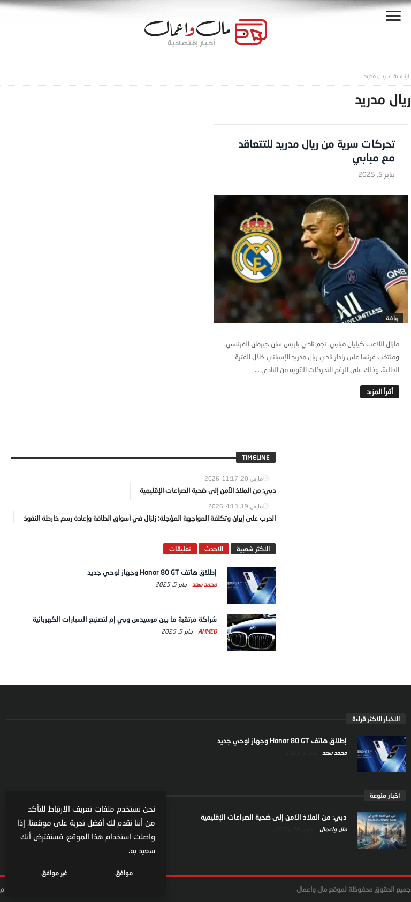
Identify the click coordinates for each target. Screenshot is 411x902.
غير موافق (54, 873)
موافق (124, 873)
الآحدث (213, 549)
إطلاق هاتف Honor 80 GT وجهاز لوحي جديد (152, 572)
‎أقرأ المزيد (380, 391)
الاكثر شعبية (253, 549)
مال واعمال (332, 829)
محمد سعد (204, 584)
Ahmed (206, 631)
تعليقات (180, 549)
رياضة (392, 317)
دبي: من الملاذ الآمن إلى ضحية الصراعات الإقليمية (274, 817)
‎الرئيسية (402, 75)
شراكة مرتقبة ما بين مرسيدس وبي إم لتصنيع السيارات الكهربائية (125, 619)
